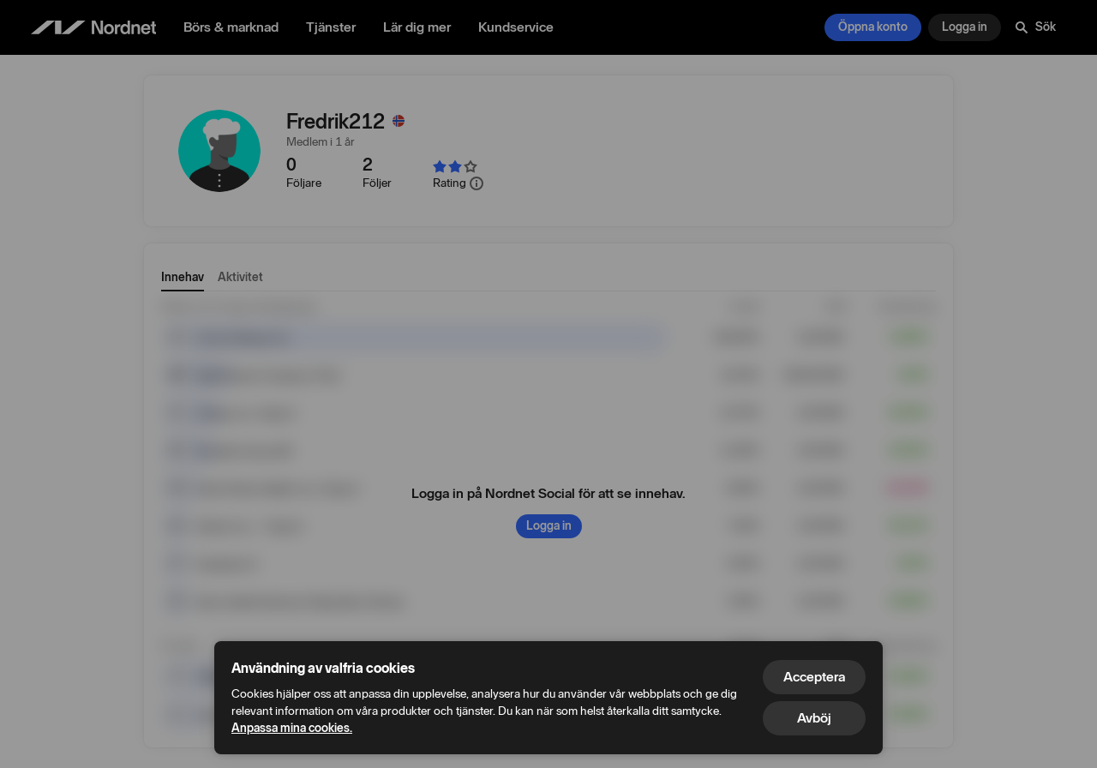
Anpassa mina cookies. (291, 728)
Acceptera (814, 677)
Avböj (814, 718)
